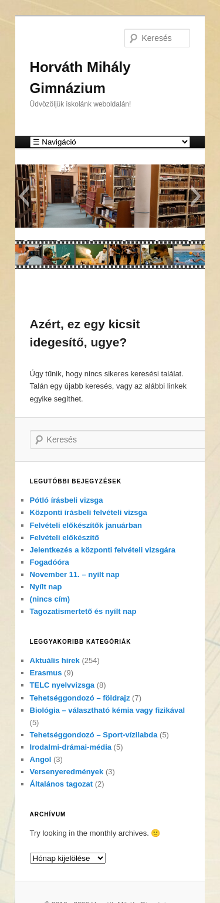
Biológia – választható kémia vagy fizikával (107, 710)
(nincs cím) (50, 599)
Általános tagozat (61, 784)
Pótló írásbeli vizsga (66, 500)
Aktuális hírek (55, 660)
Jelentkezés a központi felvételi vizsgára (103, 549)
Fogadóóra (49, 562)
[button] (23, 196)
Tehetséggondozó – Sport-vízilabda (94, 734)
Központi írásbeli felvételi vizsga (88, 512)
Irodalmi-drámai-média (70, 747)
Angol (41, 759)
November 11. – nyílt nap (75, 574)
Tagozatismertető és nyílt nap (83, 611)
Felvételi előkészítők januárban (86, 525)
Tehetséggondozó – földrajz (80, 697)
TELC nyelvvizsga (62, 685)
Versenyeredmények (67, 771)
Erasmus (46, 672)
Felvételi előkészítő (65, 537)
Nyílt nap (46, 586)
